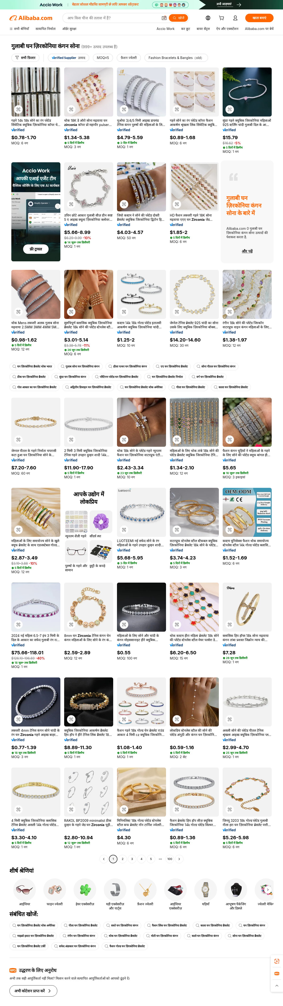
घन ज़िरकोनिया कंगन (252, 925)
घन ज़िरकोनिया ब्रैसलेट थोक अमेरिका (141, 387)
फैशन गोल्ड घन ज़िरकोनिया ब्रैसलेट (125, 946)
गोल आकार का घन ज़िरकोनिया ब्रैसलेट (34, 387)
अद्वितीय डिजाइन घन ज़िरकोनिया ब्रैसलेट (88, 387)
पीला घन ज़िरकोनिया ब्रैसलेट (188, 387)
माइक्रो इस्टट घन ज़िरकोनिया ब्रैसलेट (33, 936)
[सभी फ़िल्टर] (25, 58)
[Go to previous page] (104, 859)
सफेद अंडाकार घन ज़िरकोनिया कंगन (75, 946)
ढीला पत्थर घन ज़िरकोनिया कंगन (127, 366)
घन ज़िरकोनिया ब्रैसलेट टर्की (28, 946)
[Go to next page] (179, 859)
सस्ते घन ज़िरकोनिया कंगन (122, 925)
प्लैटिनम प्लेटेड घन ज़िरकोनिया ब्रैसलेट (116, 377)
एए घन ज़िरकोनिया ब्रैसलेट (172, 366)
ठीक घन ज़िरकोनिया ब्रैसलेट (29, 377)
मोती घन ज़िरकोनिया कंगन (162, 936)
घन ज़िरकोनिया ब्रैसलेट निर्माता (165, 377)
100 (169, 859)
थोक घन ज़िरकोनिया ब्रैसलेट (120, 936)
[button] (18, 109)
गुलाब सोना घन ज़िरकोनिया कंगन (80, 366)
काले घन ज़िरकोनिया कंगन (203, 936)
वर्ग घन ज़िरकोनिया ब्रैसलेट (208, 377)
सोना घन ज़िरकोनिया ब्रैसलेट (244, 936)
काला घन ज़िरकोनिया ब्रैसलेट (231, 387)
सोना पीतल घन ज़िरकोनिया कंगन (216, 366)
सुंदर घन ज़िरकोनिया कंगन (70, 377)
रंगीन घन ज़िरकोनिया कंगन (79, 936)
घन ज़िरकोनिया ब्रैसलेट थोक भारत (32, 366)
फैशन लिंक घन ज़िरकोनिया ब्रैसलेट (167, 925)
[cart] (222, 19)
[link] (277, 961)
